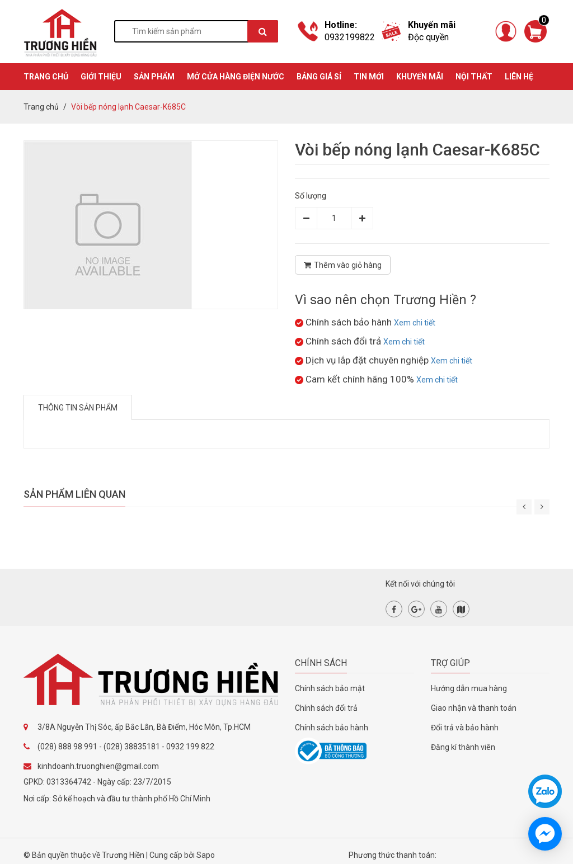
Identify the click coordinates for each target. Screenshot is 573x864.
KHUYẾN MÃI (419, 76)
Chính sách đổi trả (326, 708)
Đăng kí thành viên (463, 747)
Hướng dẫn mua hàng (469, 688)
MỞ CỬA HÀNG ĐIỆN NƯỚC (235, 76)
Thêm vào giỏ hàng (343, 265)
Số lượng (310, 195)
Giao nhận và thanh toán (473, 708)
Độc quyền (428, 37)
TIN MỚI (369, 76)
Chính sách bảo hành (331, 727)
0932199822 (350, 37)
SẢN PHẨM (154, 76)
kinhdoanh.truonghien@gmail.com (98, 766)
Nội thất (473, 76)
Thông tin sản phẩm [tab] (78, 407)
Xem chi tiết (414, 322)
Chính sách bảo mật (330, 688)
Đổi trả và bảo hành (465, 727)
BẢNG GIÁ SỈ (319, 76)
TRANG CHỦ (46, 76)
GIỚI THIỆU (101, 76)
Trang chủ (41, 106)
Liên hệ (519, 76)
